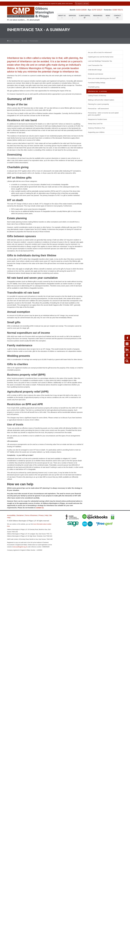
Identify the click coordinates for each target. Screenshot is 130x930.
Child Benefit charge (95, 70)
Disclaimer (20, 515)
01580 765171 (118, 10)
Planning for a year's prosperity (98, 104)
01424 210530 (81, 10)
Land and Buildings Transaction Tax (100, 61)
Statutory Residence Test (96, 128)
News (108, 16)
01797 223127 (97, 10)
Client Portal (84, 16)
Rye (89, 10)
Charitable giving (93, 87)
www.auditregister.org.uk (20, 547)
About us (62, 16)
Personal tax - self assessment (98, 108)
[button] (65, 4)
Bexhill (72, 10)
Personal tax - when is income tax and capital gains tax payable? (103, 114)
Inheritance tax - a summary (97, 91)
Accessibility (11, 515)
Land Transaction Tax (95, 65)
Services (72, 16)
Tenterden (108, 10)
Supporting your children (96, 132)
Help (46, 515)
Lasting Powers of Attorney (97, 95)
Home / (10, 40)
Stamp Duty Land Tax (95, 123)
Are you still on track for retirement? (100, 52)
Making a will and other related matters (101, 100)
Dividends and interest (95, 74)
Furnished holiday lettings (96, 82)
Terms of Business (31, 515)
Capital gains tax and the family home (100, 57)
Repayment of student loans (97, 119)
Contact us (117, 17)
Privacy (41, 515)
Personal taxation (34, 40)
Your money (24, 40)
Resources (97, 16)
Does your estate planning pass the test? (102, 78)
